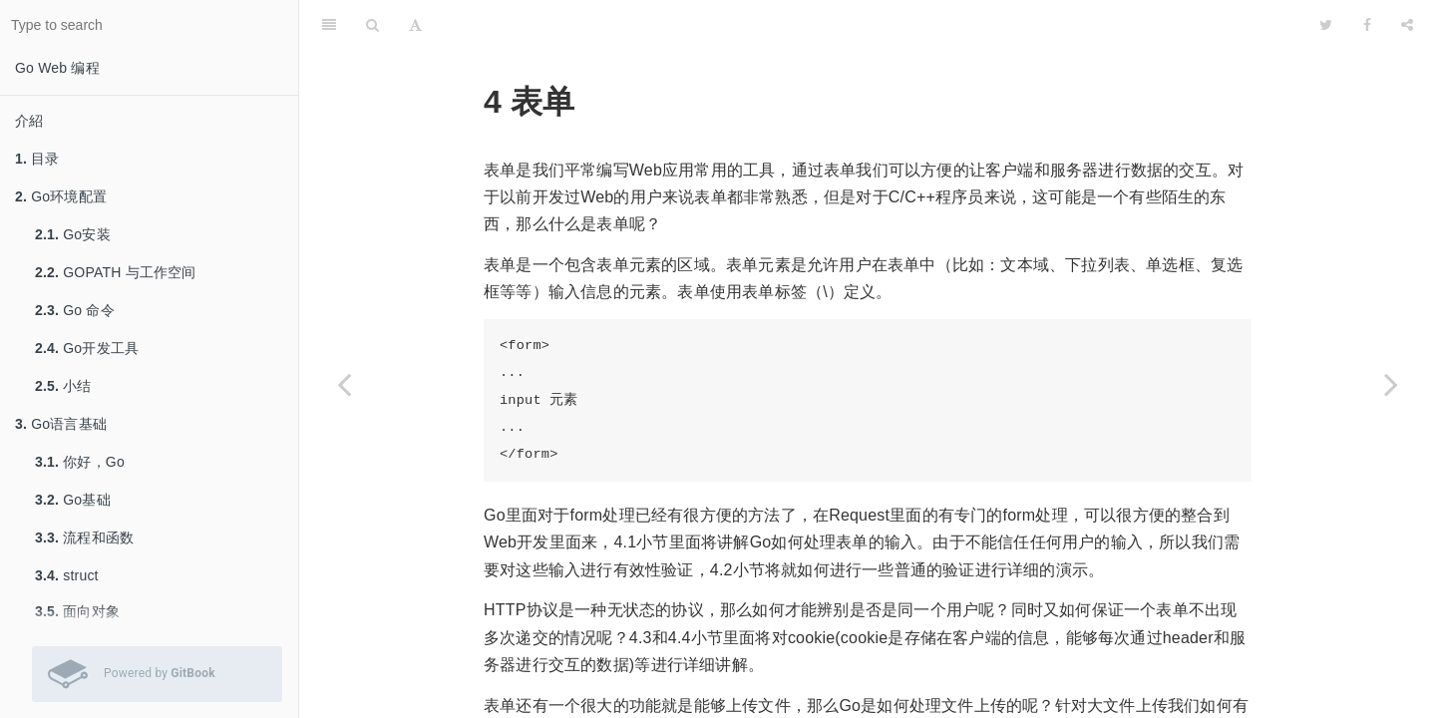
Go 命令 (75, 310)
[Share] (1407, 25)
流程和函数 (84, 537)
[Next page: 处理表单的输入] (1391, 384)
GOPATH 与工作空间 (115, 272)
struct (67, 575)
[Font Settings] (415, 25)
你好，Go (80, 462)
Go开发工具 (87, 348)
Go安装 (73, 234)
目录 (37, 159)
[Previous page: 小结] (344, 384)
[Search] (372, 25)
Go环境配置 (61, 196)
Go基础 (73, 500)
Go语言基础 (61, 424)
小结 (63, 386)
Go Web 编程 (57, 68)
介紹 (29, 121)
